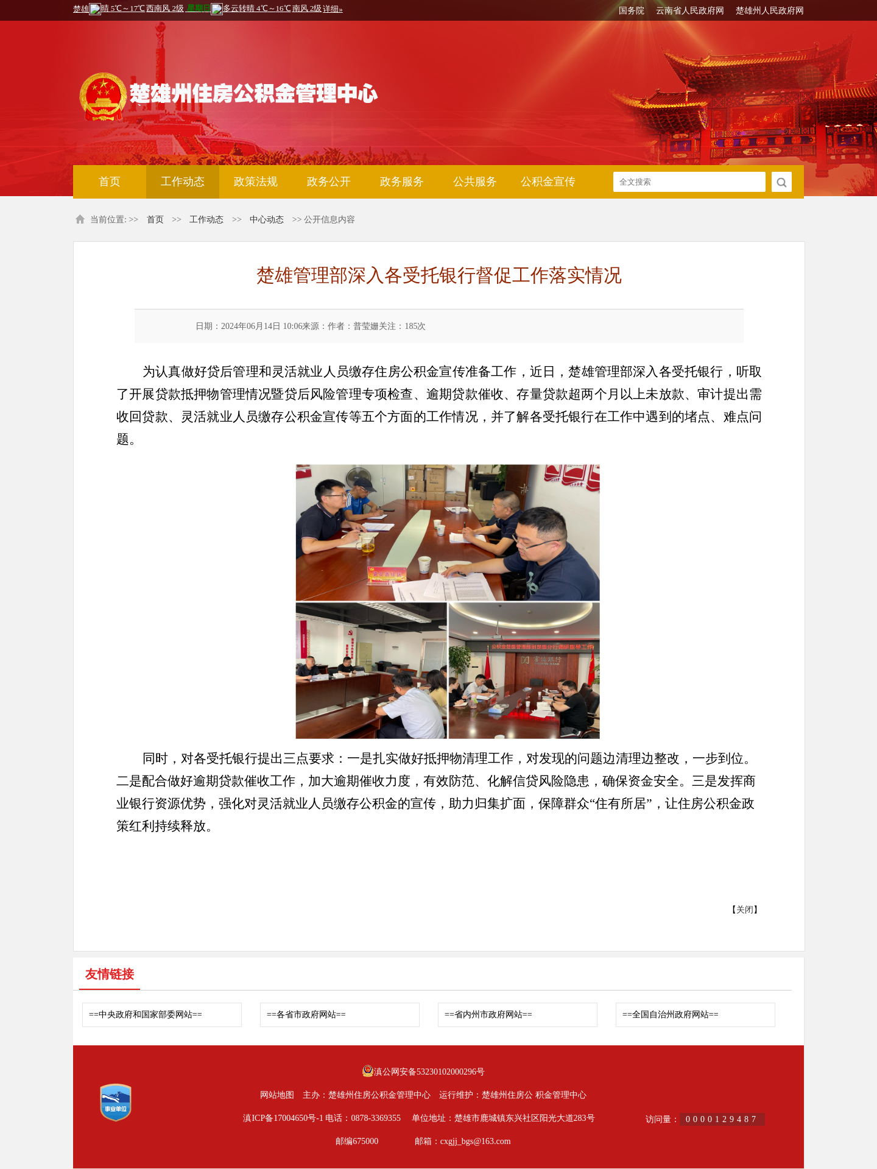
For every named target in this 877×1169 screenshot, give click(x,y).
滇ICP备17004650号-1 (283, 1118)
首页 (110, 181)
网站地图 (277, 1095)
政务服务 (402, 181)
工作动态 (183, 181)
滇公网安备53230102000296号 (429, 1071)
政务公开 (329, 181)
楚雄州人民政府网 (770, 10)
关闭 (744, 909)
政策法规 (256, 181)
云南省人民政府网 (690, 10)
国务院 (631, 10)
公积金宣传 (548, 181)
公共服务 (475, 181)
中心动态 (267, 219)
